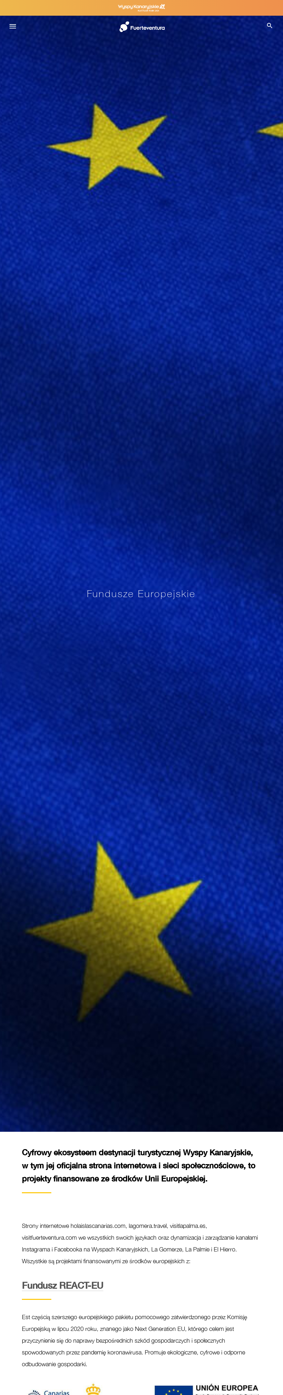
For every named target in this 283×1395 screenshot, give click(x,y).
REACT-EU (62, 1285)
